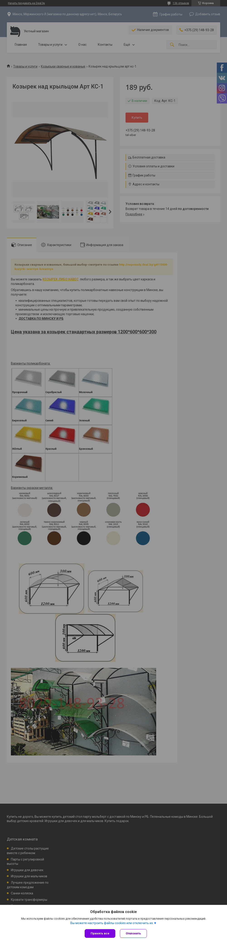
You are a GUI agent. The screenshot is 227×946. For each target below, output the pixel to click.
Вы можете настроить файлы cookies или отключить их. (112, 923)
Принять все (100, 933)
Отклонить (133, 933)
